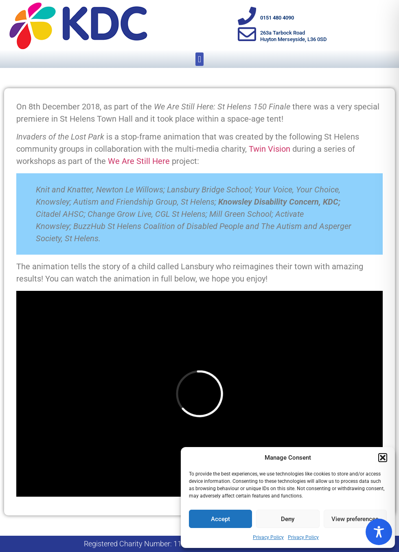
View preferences (355, 519)
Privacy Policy (268, 537)
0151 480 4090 (277, 18)
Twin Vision (269, 149)
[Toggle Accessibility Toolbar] (379, 532)
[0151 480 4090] (247, 16)
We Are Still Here (139, 161)
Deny (287, 519)
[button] (383, 458)
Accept (220, 519)
